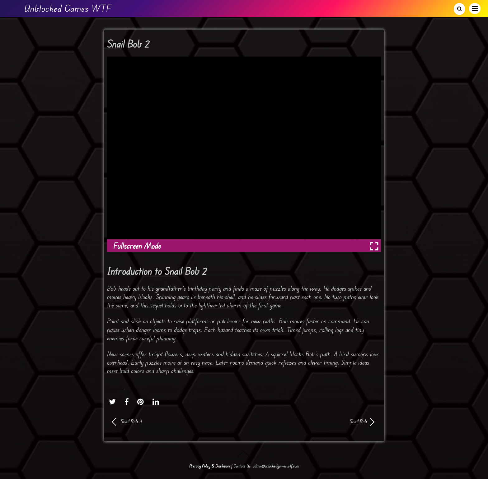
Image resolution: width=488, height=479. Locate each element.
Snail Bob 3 (131, 421)
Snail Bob (309, 421)
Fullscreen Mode (137, 246)
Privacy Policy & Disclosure (209, 465)
